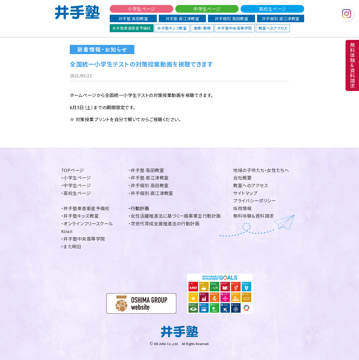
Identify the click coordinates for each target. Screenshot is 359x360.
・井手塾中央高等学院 (83, 238)
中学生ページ (207, 8)
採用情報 (242, 208)
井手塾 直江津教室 (182, 18)
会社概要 (242, 177)
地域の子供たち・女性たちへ (261, 170)
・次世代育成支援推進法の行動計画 (163, 223)
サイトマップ (245, 193)
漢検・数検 (202, 28)
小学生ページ (141, 8)
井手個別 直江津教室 (281, 18)
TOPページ (72, 170)
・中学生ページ (76, 185)
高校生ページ (272, 8)
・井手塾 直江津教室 (148, 177)
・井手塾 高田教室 (146, 170)
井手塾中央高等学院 (234, 28)
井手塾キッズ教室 (172, 28)
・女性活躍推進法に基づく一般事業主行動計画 (174, 215)
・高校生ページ (76, 193)
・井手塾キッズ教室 (80, 215)
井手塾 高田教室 (133, 18)
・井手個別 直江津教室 (150, 193)
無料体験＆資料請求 (253, 215)
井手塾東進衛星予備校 (131, 28)
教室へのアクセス (273, 28)
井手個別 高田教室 (232, 18)
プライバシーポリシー (254, 200)
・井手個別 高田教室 (148, 185)
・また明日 (71, 246)
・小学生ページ (76, 177)
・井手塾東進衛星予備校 (85, 208)
